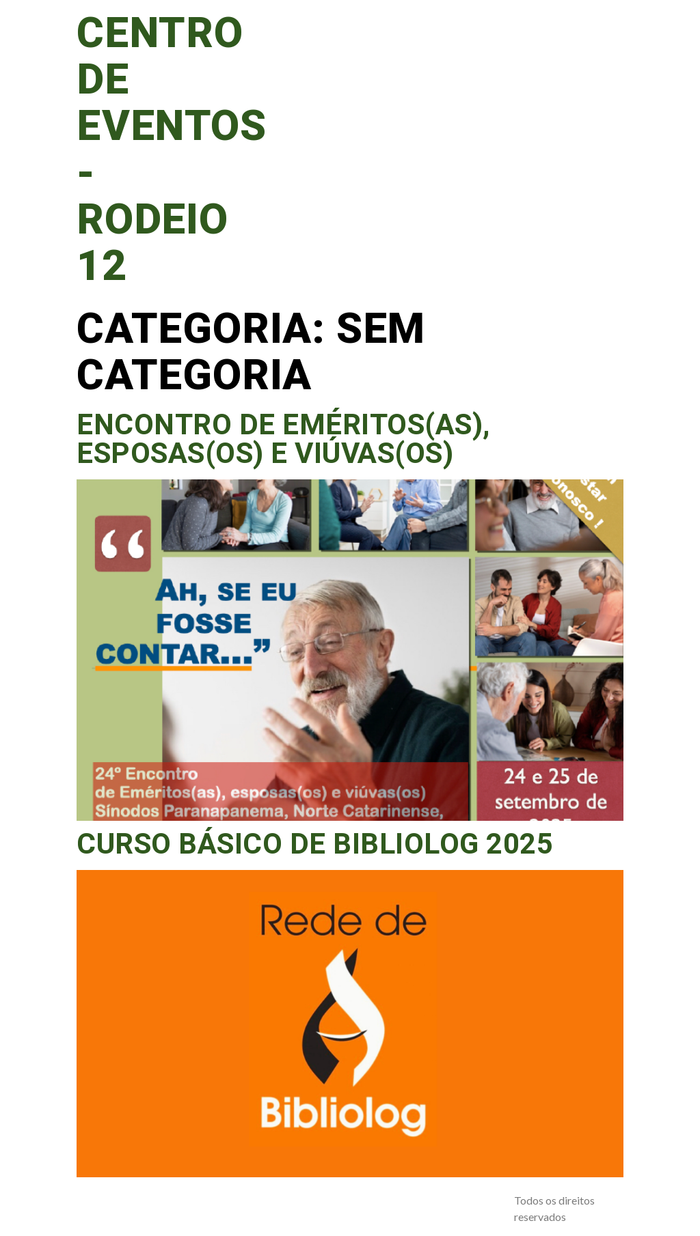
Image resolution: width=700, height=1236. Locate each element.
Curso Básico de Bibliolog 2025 (315, 845)
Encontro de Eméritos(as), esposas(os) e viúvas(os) (283, 439)
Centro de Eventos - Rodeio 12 (172, 150)
